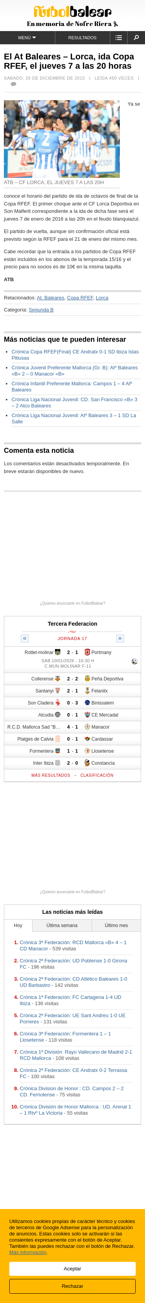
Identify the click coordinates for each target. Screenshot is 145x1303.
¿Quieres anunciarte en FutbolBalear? (73, 603)
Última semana (61, 925)
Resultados (82, 37)
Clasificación (97, 775)
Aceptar (72, 1269)
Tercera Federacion (72, 624)
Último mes (116, 925)
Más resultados (50, 775)
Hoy (18, 925)
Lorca (102, 298)
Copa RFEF (80, 298)
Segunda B (41, 310)
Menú (27, 37)
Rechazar (73, 1286)
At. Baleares (50, 298)
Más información (27, 1252)
